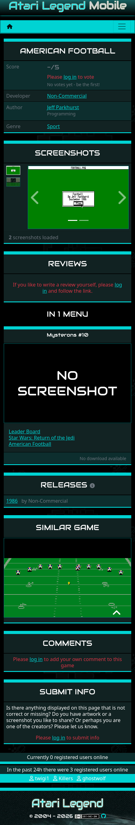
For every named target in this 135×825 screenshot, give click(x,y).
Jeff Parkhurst (63, 107)
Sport (53, 126)
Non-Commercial (67, 95)
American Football (30, 443)
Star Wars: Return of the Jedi (42, 437)
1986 (12, 500)
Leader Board (24, 431)
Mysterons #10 (68, 335)
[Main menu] (122, 26)
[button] (35, 197)
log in (70, 76)
